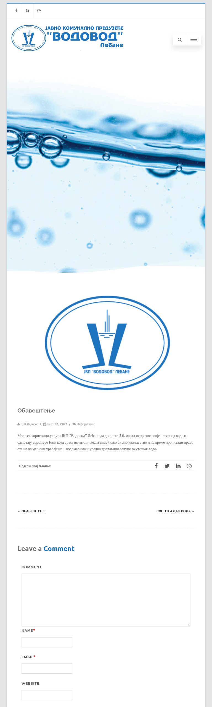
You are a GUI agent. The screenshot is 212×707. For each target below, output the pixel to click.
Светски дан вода (176, 511)
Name (27, 630)
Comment (32, 567)
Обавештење (31, 511)
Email (28, 657)
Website (30, 683)
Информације (86, 424)
